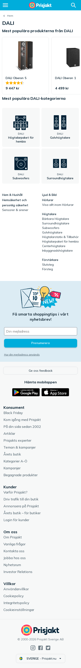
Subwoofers (50, 228)
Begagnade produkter (20, 475)
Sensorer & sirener (15, 210)
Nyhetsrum (12, 565)
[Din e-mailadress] (40, 331)
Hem (10, 15)
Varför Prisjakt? (15, 492)
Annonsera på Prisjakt (21, 506)
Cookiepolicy (13, 596)
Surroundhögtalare (55, 223)
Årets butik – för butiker (22, 513)
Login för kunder (16, 520)
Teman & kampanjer (19, 447)
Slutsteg (48, 265)
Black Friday (13, 413)
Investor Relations (17, 572)
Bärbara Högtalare (55, 219)
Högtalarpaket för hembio (60, 241)
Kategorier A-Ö (15, 461)
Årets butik (12, 454)
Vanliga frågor (14, 544)
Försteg (47, 269)
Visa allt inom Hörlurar (58, 205)
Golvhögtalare (52, 232)
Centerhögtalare (53, 246)
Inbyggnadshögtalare (57, 250)
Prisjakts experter (17, 440)
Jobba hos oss (14, 558)
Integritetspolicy (16, 603)
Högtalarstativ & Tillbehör (60, 237)
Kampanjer (12, 468)
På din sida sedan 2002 (22, 426)
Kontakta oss (13, 551)
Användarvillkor (16, 589)
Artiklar (9, 433)
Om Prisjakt (12, 537)
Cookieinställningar (18, 610)
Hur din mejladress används (22, 354)
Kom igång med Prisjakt (22, 419)
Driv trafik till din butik (20, 499)
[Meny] (5, 5)
